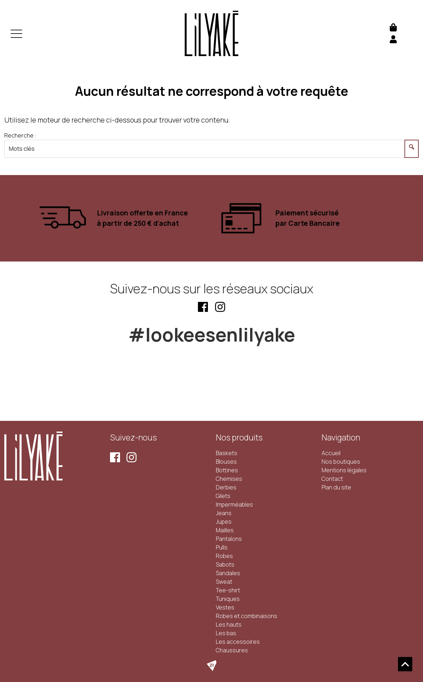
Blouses (226, 462)
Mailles (225, 530)
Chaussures (232, 650)
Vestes (225, 607)
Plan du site (336, 487)
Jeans (224, 513)
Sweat (224, 582)
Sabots (225, 564)
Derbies (226, 487)
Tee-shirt (228, 590)
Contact (332, 479)
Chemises (229, 479)
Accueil (331, 453)
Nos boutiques (341, 462)
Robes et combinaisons (246, 616)
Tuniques (228, 599)
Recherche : (20, 135)
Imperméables (234, 504)
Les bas (226, 633)
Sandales (228, 573)
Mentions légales (344, 470)
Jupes (224, 522)
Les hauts (229, 624)
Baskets (226, 453)
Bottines (227, 470)
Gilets (223, 496)
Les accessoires (238, 642)
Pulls (222, 547)
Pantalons (229, 539)
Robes (224, 556)
